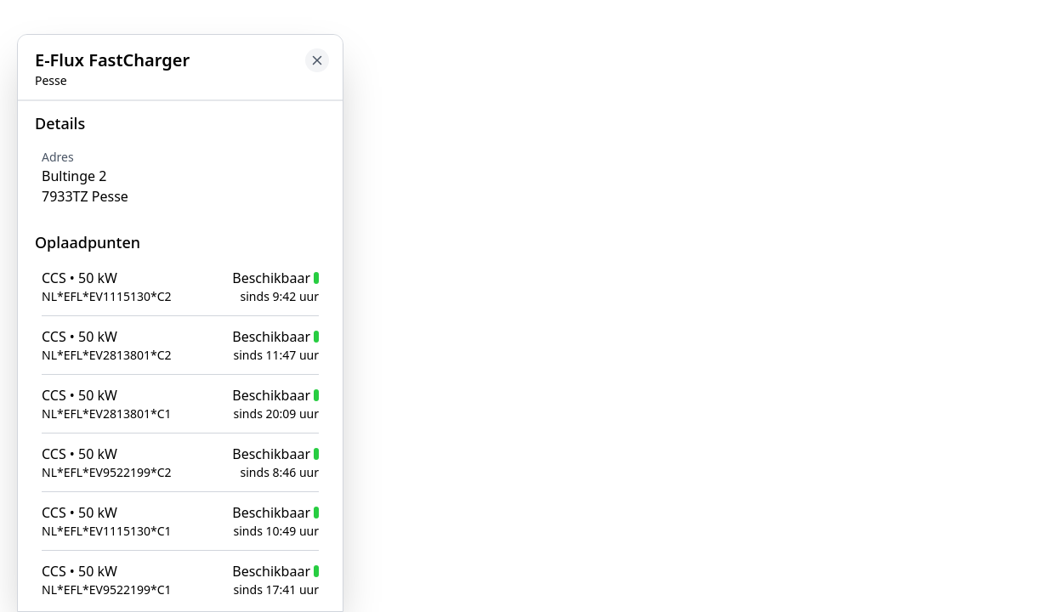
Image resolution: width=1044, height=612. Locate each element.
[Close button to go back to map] (317, 60)
